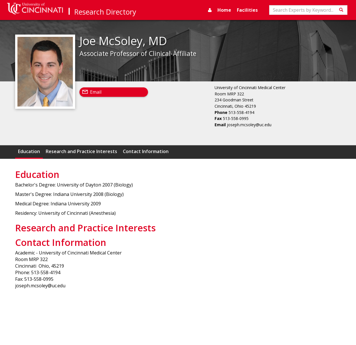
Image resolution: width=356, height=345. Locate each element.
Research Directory (105, 12)
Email (95, 92)
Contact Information (146, 151)
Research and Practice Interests (81, 151)
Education (29, 151)
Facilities (247, 10)
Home (224, 10)
